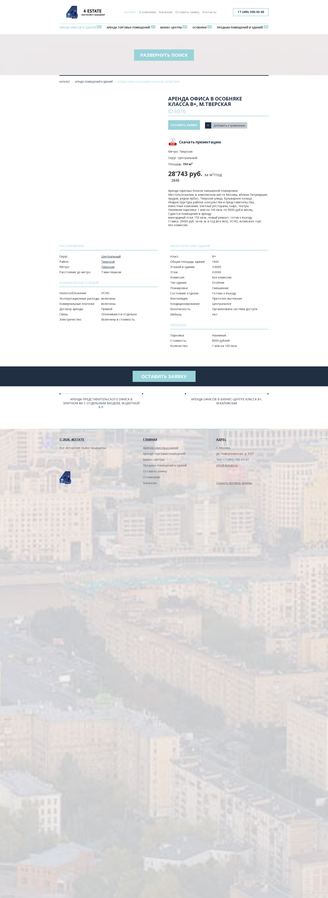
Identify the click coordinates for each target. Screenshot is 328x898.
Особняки (198, 28)
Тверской (108, 263)
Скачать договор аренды (234, 486)
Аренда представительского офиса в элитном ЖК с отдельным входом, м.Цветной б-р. (101, 406)
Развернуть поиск (164, 56)
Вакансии (165, 12)
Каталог (130, 12)
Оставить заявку (187, 12)
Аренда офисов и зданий (79, 28)
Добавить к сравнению (234, 127)
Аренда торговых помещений (129, 28)
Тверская (107, 269)
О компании (147, 12)
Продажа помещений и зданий (238, 28)
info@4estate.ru (227, 468)
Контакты (209, 12)
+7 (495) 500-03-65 (250, 12)
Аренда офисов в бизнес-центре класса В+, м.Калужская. (226, 404)
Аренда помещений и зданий (94, 83)
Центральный (111, 258)
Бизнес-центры (171, 28)
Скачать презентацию (200, 143)
